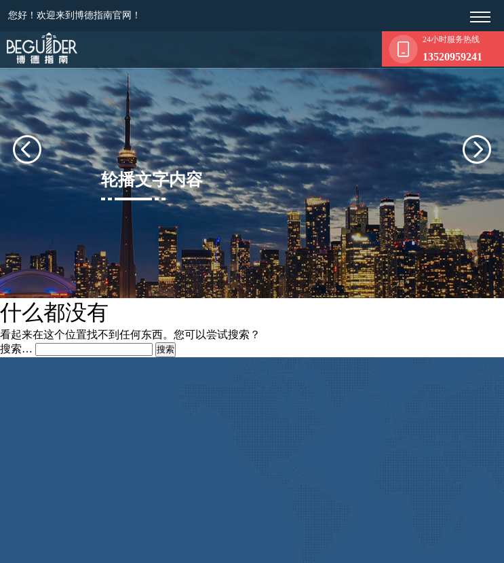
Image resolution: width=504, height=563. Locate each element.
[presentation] (43, 147)
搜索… (16, 345)
